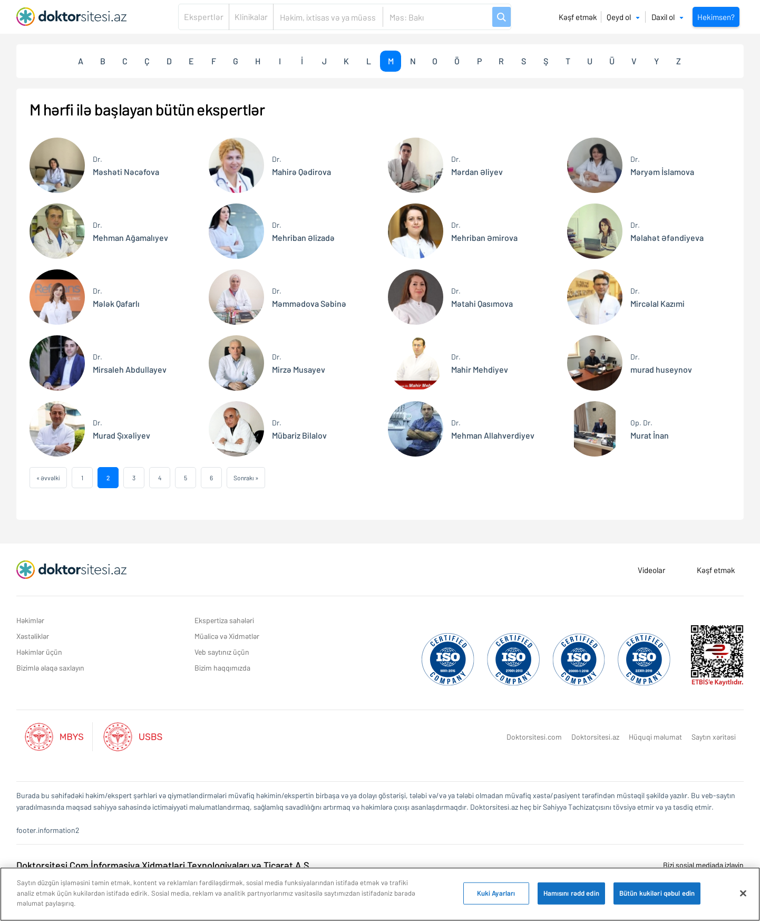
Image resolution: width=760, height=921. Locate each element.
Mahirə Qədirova (301, 165)
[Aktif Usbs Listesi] (132, 735)
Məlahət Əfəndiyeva (667, 231)
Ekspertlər (203, 17)
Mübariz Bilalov (299, 428)
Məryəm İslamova (662, 165)
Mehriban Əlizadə (303, 231)
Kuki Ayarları (496, 894)
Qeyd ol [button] (623, 17)
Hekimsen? (716, 17)
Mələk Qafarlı (116, 296)
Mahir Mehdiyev (479, 362)
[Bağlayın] (743, 894)
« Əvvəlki (48, 477)
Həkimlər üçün (39, 651)
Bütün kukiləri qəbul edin (657, 894)
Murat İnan (649, 428)
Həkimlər (30, 620)
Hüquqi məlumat (655, 736)
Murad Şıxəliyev (121, 428)
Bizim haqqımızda (222, 667)
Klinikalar (251, 17)
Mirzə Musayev (298, 362)
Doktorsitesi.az (595, 736)
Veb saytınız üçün (221, 651)
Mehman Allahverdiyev (492, 428)
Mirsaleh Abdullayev (130, 362)
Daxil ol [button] (667, 17)
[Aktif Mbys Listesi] (59, 735)
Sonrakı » (245, 477)
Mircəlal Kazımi (657, 296)
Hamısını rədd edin (571, 894)
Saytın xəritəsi (713, 736)
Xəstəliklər (32, 636)
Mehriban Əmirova (484, 231)
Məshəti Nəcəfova (126, 165)
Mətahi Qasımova (482, 296)
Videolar (651, 570)
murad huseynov (661, 362)
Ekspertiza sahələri (224, 620)
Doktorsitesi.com (534, 736)
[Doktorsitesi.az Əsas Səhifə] (71, 569)
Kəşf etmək (578, 17)
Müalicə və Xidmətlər (226, 636)
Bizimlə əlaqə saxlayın (50, 667)
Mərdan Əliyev (477, 165)
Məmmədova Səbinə (309, 296)
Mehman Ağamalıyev (130, 231)
